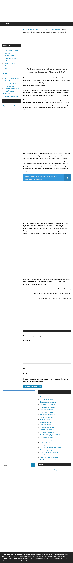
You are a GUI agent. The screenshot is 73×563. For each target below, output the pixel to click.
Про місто (8, 53)
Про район (43, 397)
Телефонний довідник (12, 78)
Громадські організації (12, 96)
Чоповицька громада (47, 432)
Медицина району (46, 440)
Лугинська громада (46, 412)
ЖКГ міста (8, 61)
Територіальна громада (12, 51)
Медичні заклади (10, 66)
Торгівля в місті (10, 76)
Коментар (26, 340)
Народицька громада (47, 419)
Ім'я (24, 368)
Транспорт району (46, 450)
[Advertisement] (36, 15)
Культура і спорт (10, 86)
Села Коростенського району (49, 457)
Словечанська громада (47, 427)
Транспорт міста (10, 63)
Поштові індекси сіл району (49, 452)
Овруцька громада (46, 422)
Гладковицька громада (47, 404)
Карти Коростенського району (50, 455)
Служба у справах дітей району (50, 447)
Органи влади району (47, 399)
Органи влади (9, 56)
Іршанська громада (46, 409)
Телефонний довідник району (49, 435)
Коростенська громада (47, 414)
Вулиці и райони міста (12, 88)
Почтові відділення (11, 81)
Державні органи (10, 58)
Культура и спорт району (48, 445)
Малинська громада (46, 417)
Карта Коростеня (10, 83)
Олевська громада (46, 424)
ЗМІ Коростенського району (49, 460)
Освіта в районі (45, 442)
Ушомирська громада (47, 430)
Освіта (7, 68)
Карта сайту (51, 560)
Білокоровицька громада (48, 402)
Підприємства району (47, 437)
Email (25, 374)
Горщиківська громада (47, 407)
